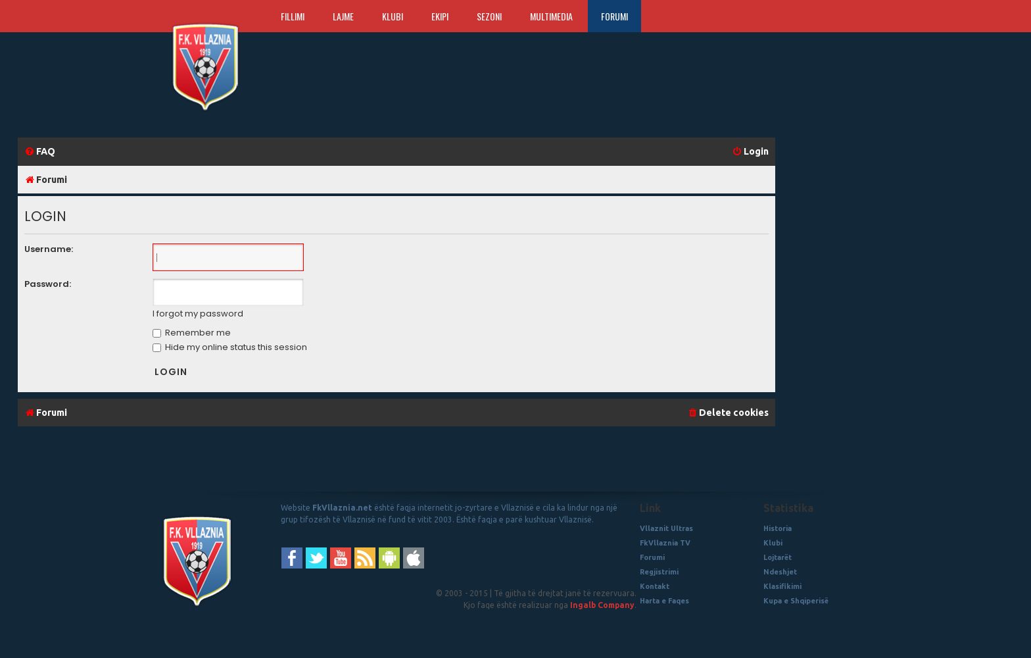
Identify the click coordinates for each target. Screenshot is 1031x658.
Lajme (343, 16)
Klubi (392, 16)
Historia (777, 528)
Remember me (192, 332)
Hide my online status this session (230, 347)
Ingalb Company (602, 605)
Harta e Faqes (664, 601)
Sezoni (489, 16)
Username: (48, 249)
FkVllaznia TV (665, 543)
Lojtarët (777, 557)
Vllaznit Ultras (666, 528)
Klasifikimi (782, 586)
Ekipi (439, 16)
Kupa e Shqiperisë (795, 601)
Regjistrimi (659, 572)
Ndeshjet (780, 572)
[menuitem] (39, 151)
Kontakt (654, 586)
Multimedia (551, 16)
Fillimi (292, 16)
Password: (47, 284)
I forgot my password (198, 314)
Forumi (614, 16)
